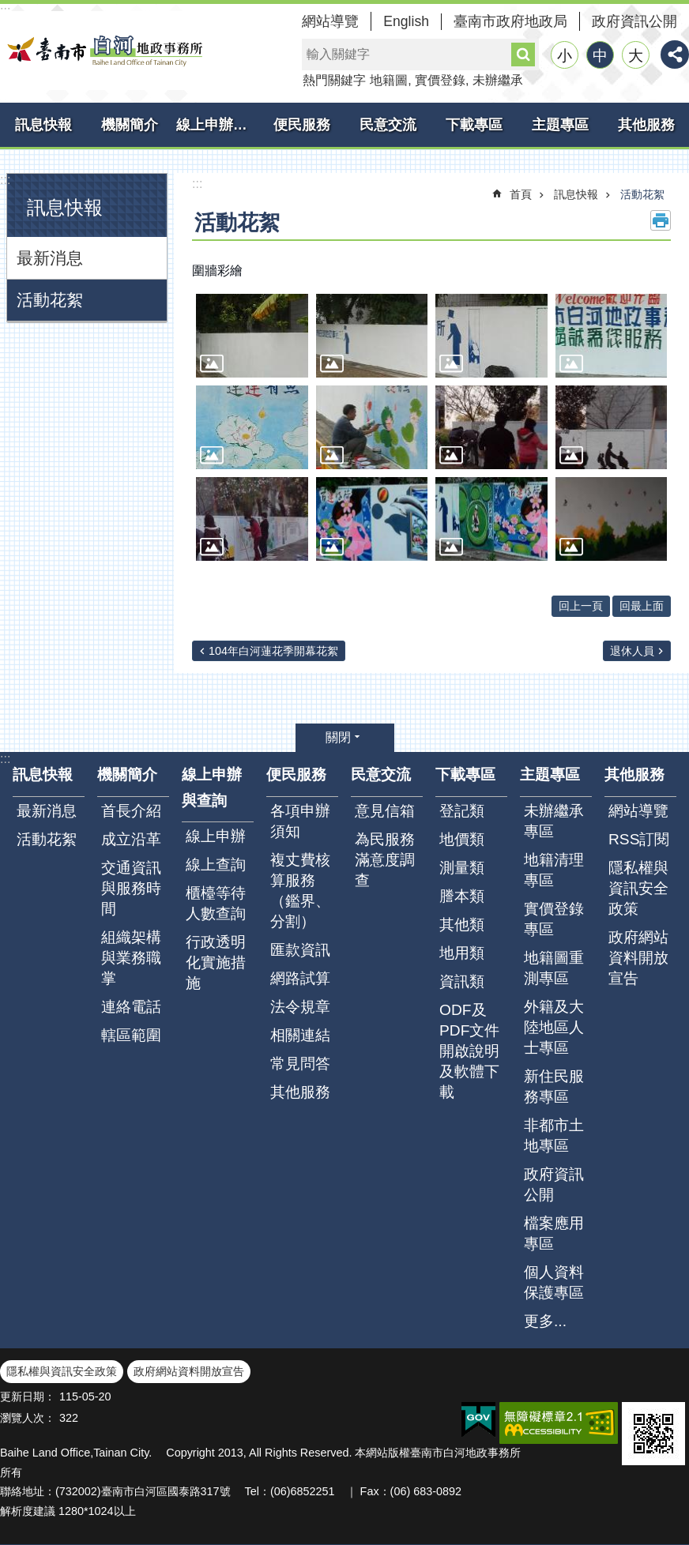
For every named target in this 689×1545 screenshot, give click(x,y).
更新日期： (27, 1396)
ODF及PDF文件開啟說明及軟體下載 (469, 1051)
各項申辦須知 (300, 821)
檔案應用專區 (554, 1233)
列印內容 (660, 220)
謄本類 (461, 896)
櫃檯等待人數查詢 (216, 903)
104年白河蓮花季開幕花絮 (273, 651)
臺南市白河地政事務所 (102, 50)
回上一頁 (581, 606)
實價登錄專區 (554, 919)
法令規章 (300, 1006)
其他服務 (646, 125)
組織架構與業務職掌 (131, 958)
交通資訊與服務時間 (131, 888)
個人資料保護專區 (554, 1282)
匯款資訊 (300, 950)
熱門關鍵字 (334, 80)
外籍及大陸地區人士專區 (554, 1027)
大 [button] (635, 55)
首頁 (521, 194)
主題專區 (560, 125)
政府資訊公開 (634, 21)
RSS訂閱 (638, 839)
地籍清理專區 (554, 870)
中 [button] (600, 55)
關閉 (338, 737)
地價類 (461, 839)
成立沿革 (131, 839)
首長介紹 (131, 811)
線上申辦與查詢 (217, 125)
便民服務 (301, 125)
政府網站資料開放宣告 (638, 958)
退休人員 (632, 651)
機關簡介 (129, 125)
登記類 (461, 811)
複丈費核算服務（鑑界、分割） (300, 890)
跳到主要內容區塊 (8, 8)
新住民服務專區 (554, 1086)
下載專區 (474, 125)
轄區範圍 (131, 1035)
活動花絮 (50, 300)
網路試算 (300, 978)
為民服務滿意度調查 (385, 860)
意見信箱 (385, 811)
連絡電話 (131, 1006)
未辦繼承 (498, 80)
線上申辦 (216, 836)
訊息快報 (43, 125)
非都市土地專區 (554, 1135)
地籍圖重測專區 (554, 968)
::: (5, 179)
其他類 (461, 924)
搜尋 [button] (523, 54)
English (406, 21)
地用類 (461, 953)
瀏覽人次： (27, 1418)
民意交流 (388, 125)
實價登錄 (440, 80)
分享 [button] (675, 54)
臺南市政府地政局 (510, 21)
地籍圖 (389, 80)
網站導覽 (330, 21)
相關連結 (300, 1035)
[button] (252, 336)
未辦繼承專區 (554, 821)
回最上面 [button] (641, 606)
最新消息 (50, 258)
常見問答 (300, 1063)
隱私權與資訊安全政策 (638, 888)
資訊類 (461, 981)
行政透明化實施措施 (216, 962)
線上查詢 (216, 864)
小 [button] (564, 55)
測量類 (461, 867)
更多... (545, 1321)
